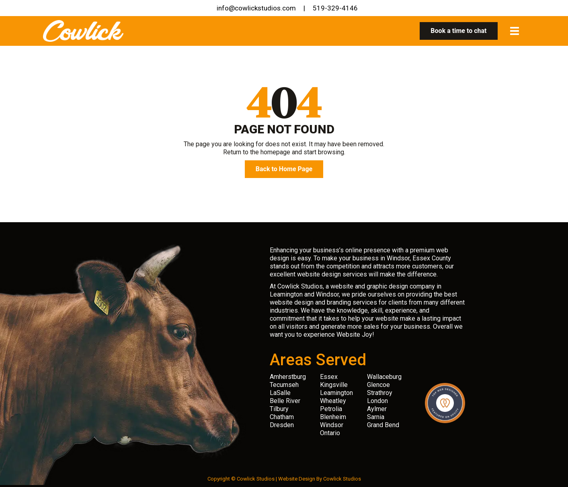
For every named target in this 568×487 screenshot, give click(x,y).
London (377, 401)
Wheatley (333, 401)
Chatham (282, 417)
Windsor (331, 425)
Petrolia (331, 409)
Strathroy (379, 393)
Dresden (282, 425)
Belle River (285, 401)
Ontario (330, 433)
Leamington (336, 393)
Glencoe (378, 385)
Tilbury (279, 409)
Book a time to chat (458, 31)
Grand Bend (383, 425)
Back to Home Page (284, 169)
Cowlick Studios (342, 479)
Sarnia (375, 417)
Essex (329, 377)
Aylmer (377, 409)
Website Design (296, 479)
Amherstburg (288, 377)
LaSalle (280, 393)
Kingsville (334, 385)
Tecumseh (284, 385)
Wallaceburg (384, 377)
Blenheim (333, 417)
